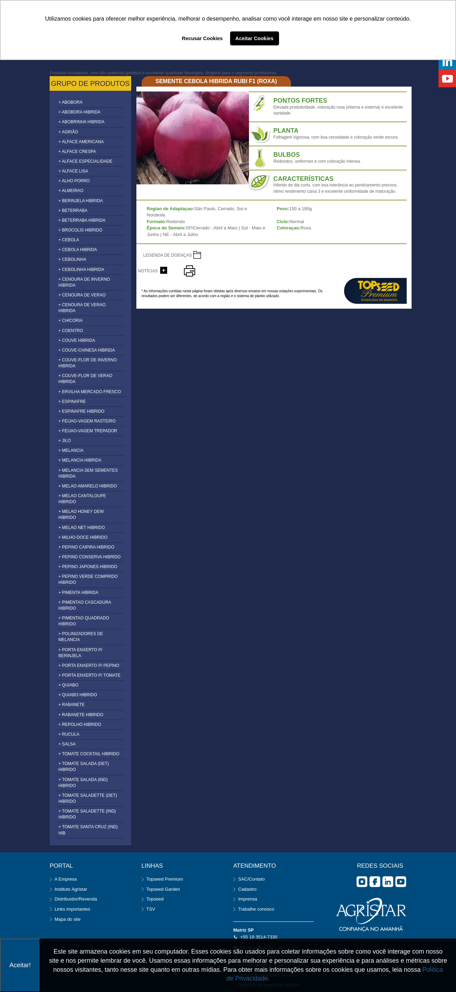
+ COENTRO (70, 330)
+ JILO (64, 440)
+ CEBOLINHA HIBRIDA (81, 269)
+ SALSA (67, 744)
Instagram (362, 881)
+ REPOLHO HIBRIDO (79, 724)
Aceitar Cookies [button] (254, 38)
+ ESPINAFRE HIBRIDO (81, 411)
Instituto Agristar (71, 889)
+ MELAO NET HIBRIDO (81, 527)
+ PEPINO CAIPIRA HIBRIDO (86, 547)
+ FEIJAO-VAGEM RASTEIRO (86, 421)
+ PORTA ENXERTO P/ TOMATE (89, 675)
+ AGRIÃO (68, 132)
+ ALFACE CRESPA (77, 151)
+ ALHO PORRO (74, 180)
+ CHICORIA (70, 320)
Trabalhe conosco (256, 909)
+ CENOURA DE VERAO (82, 295)
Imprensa (247, 899)
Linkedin (387, 881)
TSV (151, 909)
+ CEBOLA (68, 239)
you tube (400, 881)
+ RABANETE (71, 704)
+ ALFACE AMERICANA (81, 141)
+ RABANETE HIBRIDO (80, 714)
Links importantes (72, 909)
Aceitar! (20, 965)
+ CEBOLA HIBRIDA (77, 249)
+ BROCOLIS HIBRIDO (80, 230)
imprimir (189, 271)
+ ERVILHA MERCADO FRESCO (89, 391)
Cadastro (247, 889)
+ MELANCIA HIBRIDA (79, 460)
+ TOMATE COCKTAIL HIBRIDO (88, 753)
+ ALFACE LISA (73, 171)
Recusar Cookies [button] (202, 38)
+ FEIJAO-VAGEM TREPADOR (87, 430)
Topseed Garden (163, 889)
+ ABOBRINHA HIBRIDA (81, 121)
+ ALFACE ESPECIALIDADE (85, 161)
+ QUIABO (68, 685)
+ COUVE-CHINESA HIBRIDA (86, 350)
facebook (374, 881)
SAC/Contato (251, 879)
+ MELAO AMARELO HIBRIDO (87, 486)
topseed (375, 291)
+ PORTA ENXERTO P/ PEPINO (88, 665)
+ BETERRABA (72, 210)
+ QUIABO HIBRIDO (77, 694)
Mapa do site (67, 919)
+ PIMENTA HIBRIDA (78, 592)
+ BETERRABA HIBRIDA (81, 220)
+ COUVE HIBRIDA (76, 340)
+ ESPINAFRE (72, 401)
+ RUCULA (68, 734)
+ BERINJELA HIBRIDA (80, 200)
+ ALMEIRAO (71, 190)
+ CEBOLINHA (72, 259)
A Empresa (66, 879)
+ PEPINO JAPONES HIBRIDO (87, 566)
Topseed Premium (165, 879)
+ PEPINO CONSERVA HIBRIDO (89, 556)
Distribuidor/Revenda (76, 899)
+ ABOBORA (70, 102)
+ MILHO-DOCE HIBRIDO (82, 537)
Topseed (155, 899)
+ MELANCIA (71, 450)
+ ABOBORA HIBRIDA (79, 112)
